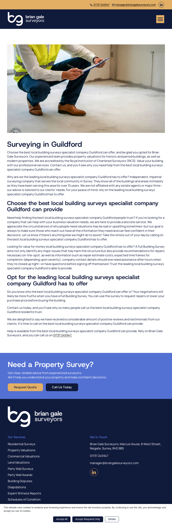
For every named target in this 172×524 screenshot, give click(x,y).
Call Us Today (62, 387)
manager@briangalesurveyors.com (135, 4)
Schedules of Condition (24, 499)
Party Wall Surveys (20, 469)
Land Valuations (19, 462)
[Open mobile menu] (160, 19)
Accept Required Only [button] (87, 519)
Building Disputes (20, 481)
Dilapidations (17, 487)
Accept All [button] (61, 519)
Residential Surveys (21, 444)
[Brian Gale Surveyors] (26, 19)
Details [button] (112, 519)
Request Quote (25, 387)
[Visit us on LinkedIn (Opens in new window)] (161, 6)
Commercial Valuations (24, 456)
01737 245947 (101, 4)
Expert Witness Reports (24, 493)
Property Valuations (21, 450)
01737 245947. (62, 335)
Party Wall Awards (20, 475)
